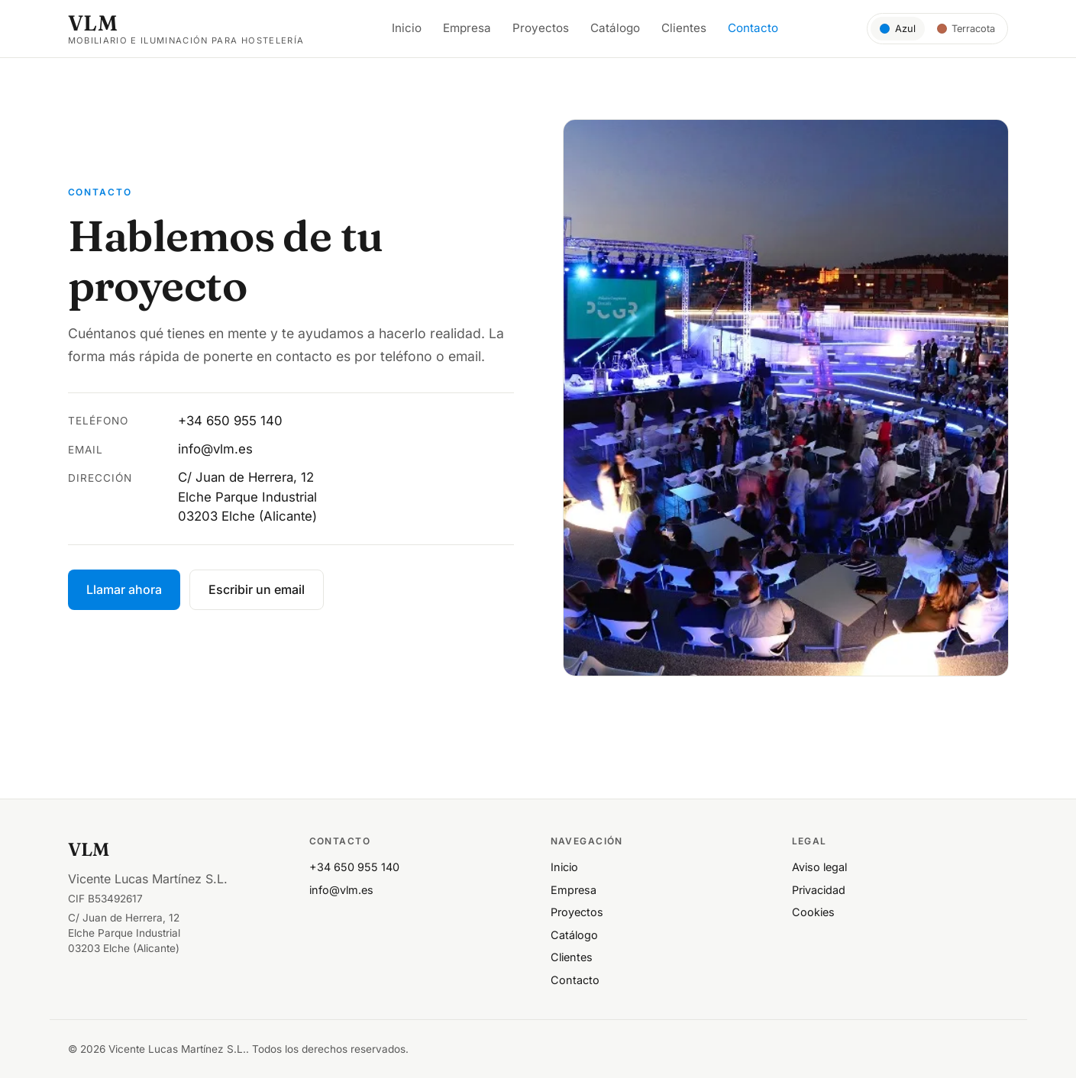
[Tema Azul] (898, 28)
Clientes (683, 28)
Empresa (467, 28)
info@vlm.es (215, 449)
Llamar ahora (124, 589)
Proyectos (540, 28)
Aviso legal (819, 866)
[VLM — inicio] (186, 28)
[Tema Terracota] (966, 28)
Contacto (753, 28)
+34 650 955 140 (230, 420)
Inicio (407, 28)
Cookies (813, 911)
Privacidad (818, 889)
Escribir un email (256, 589)
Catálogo (615, 28)
